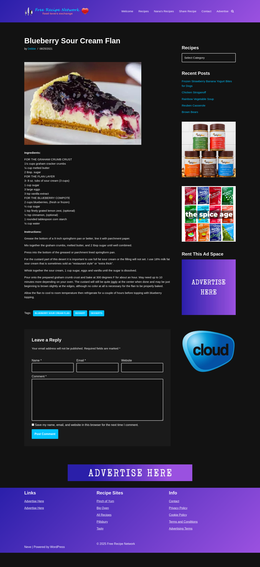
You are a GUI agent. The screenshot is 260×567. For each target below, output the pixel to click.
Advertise (222, 11)
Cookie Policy (178, 529)
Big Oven (103, 522)
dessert (82, 323)
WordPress (57, 561)
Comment (39, 387)
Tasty (100, 542)
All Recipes (104, 529)
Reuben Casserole (194, 107)
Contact (206, 11)
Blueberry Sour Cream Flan (53, 323)
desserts (99, 323)
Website (126, 371)
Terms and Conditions (183, 536)
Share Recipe (186, 11)
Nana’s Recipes (162, 11)
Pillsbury (102, 536)
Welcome (124, 11)
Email (81, 371)
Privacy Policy (178, 522)
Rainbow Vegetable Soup (198, 101)
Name (37, 371)
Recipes (141, 11)
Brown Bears (190, 114)
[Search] (232, 11)
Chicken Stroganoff (194, 94)
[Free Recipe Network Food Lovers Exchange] (56, 11)
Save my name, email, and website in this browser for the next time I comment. (86, 439)
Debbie (32, 48)
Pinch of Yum (105, 515)
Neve (27, 561)
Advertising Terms (180, 542)
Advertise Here (34, 515)
